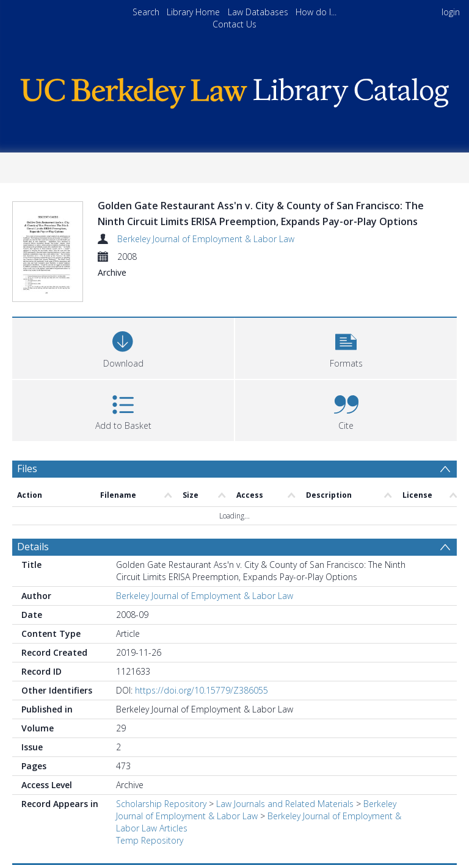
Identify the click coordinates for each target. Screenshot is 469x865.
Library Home (193, 12)
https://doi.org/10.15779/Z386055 (201, 690)
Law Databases (258, 12)
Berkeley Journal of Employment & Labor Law (205, 239)
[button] (346, 347)
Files (27, 468)
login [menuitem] (451, 12)
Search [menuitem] (146, 12)
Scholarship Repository (161, 803)
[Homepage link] (234, 90)
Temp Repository (149, 840)
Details (33, 546)
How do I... (316, 12)
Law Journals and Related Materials (285, 803)
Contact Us (234, 24)
